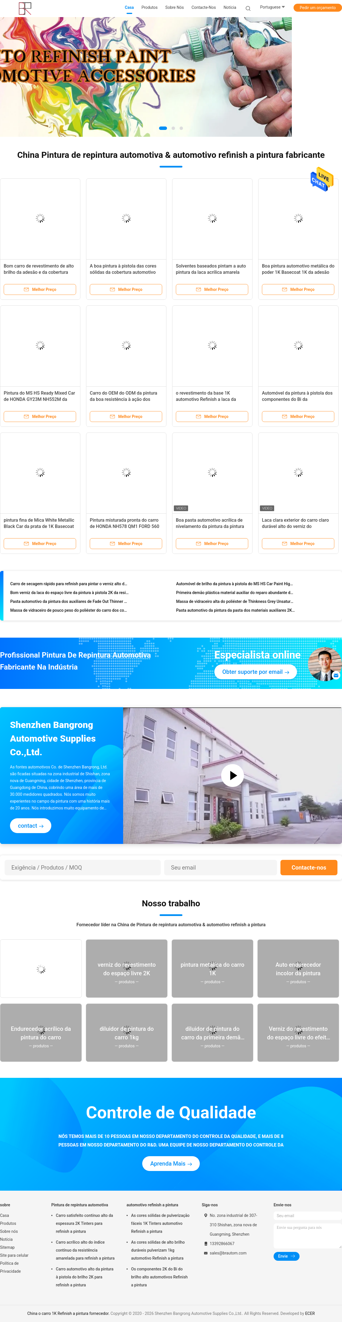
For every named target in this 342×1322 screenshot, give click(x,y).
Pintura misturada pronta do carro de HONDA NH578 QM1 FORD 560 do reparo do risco (124, 526)
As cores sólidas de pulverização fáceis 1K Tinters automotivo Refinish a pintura (160, 1223)
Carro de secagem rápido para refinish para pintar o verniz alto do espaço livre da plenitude (69, 584)
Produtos (8, 1223)
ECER (310, 1313)
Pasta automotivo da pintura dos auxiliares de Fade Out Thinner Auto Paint (69, 602)
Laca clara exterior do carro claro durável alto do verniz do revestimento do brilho (295, 526)
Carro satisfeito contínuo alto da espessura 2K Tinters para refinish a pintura (84, 1223)
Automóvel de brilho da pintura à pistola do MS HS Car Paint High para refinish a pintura (235, 584)
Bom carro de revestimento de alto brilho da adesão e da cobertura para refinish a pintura (39, 272)
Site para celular (14, 1255)
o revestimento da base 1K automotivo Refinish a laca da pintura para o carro (206, 399)
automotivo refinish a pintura (152, 1205)
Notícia (6, 1239)
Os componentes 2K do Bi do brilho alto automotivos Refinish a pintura (159, 1277)
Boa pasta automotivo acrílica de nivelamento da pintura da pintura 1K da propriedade (210, 526)
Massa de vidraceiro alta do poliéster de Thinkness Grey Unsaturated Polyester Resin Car (235, 602)
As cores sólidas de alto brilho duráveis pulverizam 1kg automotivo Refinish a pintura (158, 1250)
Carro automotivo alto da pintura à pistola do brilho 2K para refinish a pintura (84, 1277)
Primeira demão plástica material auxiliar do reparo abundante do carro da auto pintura (235, 593)
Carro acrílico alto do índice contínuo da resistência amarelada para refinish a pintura (85, 1250)
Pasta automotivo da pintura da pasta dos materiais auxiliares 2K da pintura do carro (235, 611)
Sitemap (7, 1247)
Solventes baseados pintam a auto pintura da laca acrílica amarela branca (211, 272)
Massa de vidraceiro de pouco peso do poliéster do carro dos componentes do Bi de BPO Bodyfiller (69, 611)
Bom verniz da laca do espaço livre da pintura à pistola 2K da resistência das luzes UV (69, 593)
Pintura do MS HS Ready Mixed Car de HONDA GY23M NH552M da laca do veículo (39, 399)
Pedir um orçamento (318, 7)
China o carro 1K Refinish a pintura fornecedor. (69, 1313)
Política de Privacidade (10, 1267)
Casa (4, 1215)
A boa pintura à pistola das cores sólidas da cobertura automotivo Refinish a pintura (123, 272)
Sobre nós (9, 1231)
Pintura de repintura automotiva (79, 1205)
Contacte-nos (309, 867)
